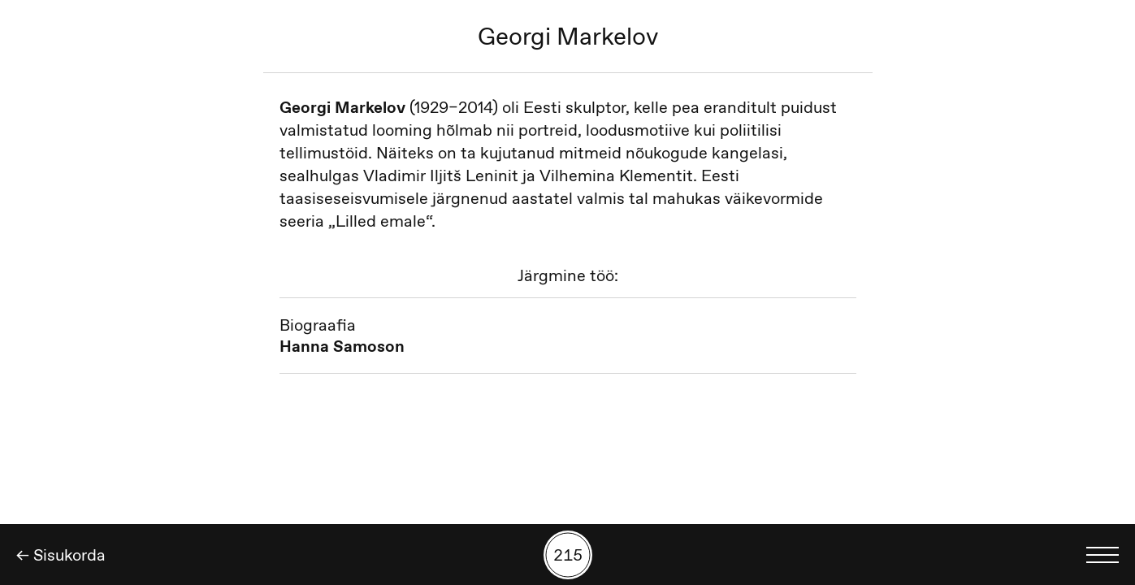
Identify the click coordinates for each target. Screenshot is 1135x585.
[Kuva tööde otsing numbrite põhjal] (568, 555)
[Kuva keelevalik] (1102, 555)
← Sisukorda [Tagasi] (61, 555)
